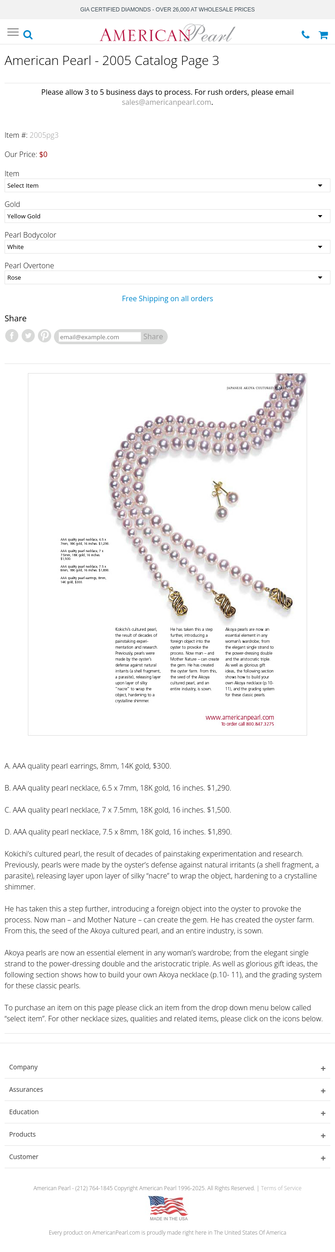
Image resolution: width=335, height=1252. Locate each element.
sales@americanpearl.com (167, 102)
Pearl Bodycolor (30, 235)
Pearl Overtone (29, 265)
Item (12, 173)
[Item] (167, 185)
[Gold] (167, 216)
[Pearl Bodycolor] (167, 247)
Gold (12, 204)
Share (153, 336)
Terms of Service (281, 1188)
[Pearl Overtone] (167, 277)
